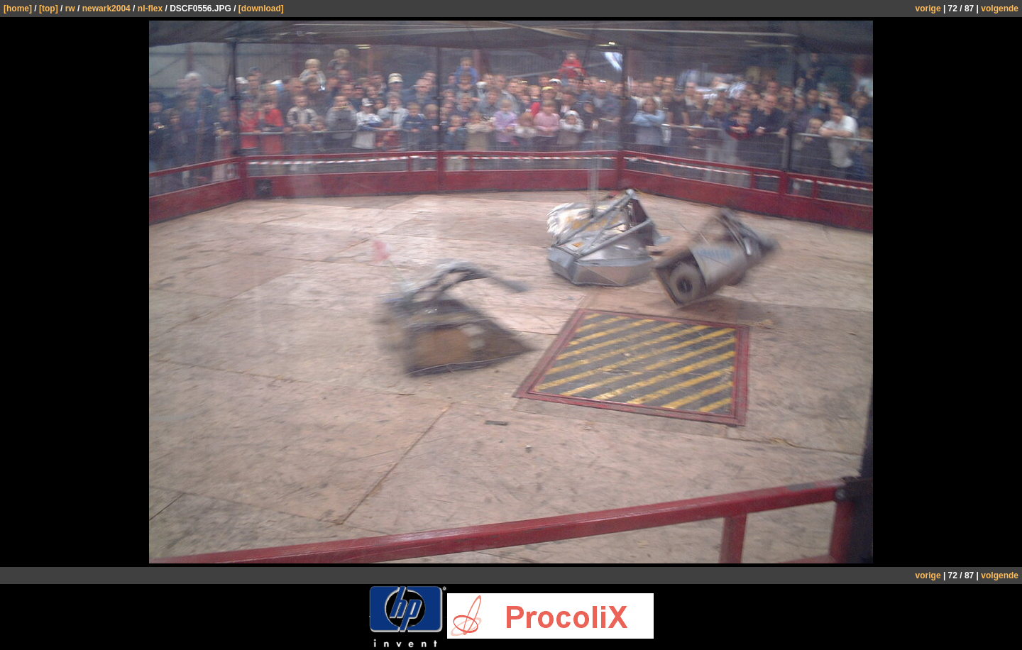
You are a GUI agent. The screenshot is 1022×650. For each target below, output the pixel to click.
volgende (999, 8)
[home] (18, 8)
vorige (928, 8)
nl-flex (150, 8)
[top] (48, 8)
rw (70, 8)
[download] (261, 8)
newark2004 (106, 8)
